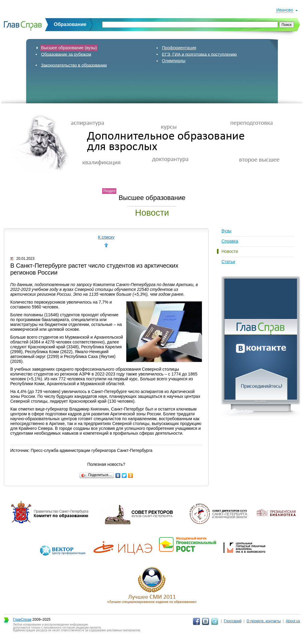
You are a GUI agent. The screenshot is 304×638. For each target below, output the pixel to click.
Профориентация (179, 47)
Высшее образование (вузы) (69, 47)
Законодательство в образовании (74, 65)
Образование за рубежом (66, 54)
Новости (230, 251)
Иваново (284, 10)
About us (293, 621)
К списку (106, 237)
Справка (230, 241)
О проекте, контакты (264, 621)
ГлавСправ (22, 619)
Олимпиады (174, 60)
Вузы (226, 230)
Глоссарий (232, 621)
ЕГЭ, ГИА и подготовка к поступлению (199, 54)
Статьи (228, 261)
